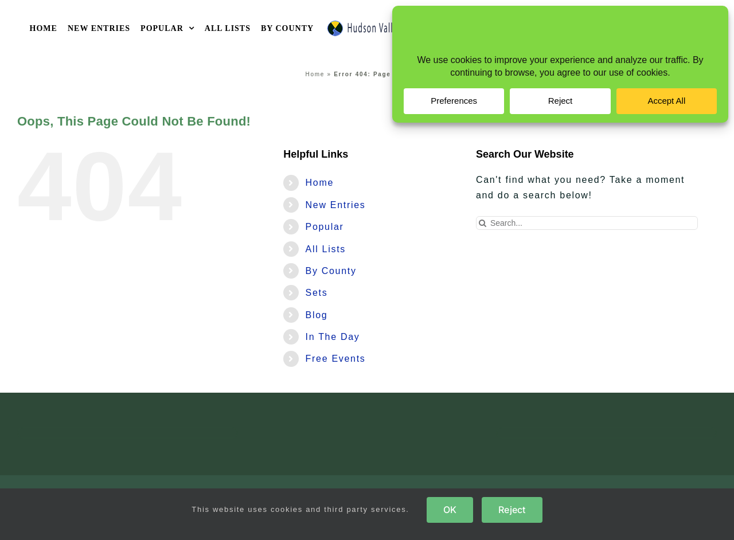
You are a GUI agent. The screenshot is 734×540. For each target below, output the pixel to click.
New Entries (336, 205)
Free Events (336, 358)
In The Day (333, 337)
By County (331, 271)
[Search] (483, 223)
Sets (317, 293)
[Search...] (587, 223)
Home (315, 74)
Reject (511, 509)
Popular (325, 227)
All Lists (326, 249)
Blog (317, 315)
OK (449, 509)
